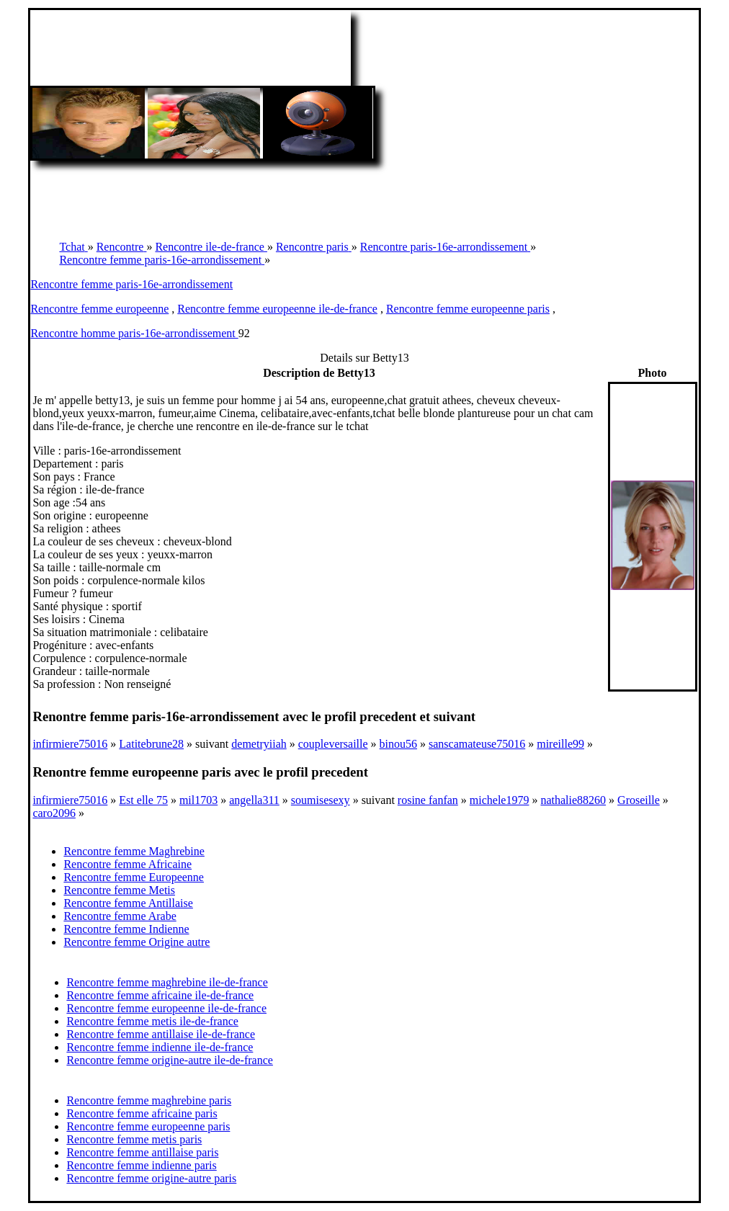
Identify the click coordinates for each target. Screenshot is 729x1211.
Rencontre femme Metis (119, 890)
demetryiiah (258, 744)
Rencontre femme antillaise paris (142, 1152)
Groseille (638, 800)
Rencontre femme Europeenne (133, 877)
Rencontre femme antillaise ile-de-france (160, 1034)
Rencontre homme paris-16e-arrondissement (134, 333)
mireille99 (560, 744)
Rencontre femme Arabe (119, 916)
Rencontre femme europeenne (99, 309)
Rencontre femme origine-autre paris (151, 1178)
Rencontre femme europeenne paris (468, 309)
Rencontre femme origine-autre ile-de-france (169, 1060)
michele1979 (499, 800)
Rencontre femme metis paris (134, 1139)
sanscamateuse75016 (477, 744)
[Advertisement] (364, 193)
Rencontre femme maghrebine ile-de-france (166, 982)
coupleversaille (333, 744)
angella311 (254, 800)
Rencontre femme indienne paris (141, 1165)
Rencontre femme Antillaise (128, 903)
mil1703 (198, 800)
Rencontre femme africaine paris (141, 1113)
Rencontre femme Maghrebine (133, 851)
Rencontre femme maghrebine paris (148, 1100)
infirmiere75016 (69, 744)
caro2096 (54, 813)
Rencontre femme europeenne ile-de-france (277, 309)
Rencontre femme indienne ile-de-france (159, 1047)
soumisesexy (320, 800)
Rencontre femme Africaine (127, 864)
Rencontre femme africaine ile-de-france (160, 995)
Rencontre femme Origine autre (136, 942)
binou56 (398, 744)
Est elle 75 (143, 800)
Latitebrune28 (151, 744)
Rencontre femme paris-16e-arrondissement (131, 284)
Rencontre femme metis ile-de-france (152, 1021)
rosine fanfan (428, 800)
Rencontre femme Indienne (126, 929)
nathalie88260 (573, 800)
